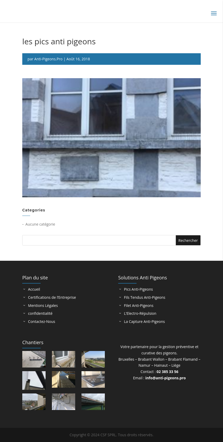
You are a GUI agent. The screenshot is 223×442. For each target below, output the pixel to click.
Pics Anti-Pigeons (138, 289)
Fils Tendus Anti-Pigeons (144, 297)
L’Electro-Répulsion (140, 313)
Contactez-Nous (41, 321)
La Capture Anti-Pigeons (144, 321)
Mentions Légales (43, 305)
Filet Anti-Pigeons (138, 305)
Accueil (34, 289)
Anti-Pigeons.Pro (48, 58)
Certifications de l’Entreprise (52, 297)
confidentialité (40, 313)
